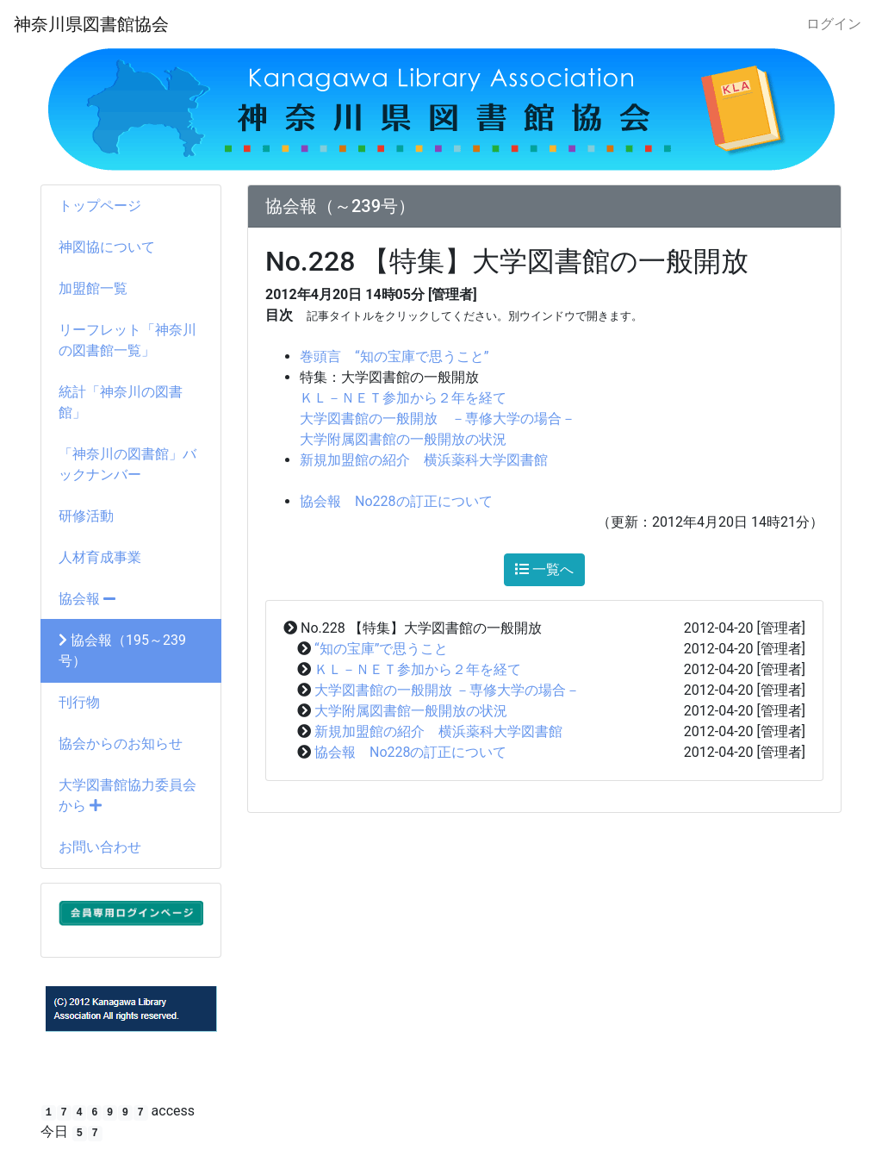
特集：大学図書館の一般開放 (389, 377)
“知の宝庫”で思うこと (381, 648)
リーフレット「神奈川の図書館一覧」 (127, 340)
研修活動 (86, 516)
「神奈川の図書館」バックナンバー (127, 464)
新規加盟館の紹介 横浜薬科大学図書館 (424, 460)
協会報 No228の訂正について (396, 501)
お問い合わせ (100, 847)
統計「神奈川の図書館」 (121, 402)
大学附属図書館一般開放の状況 (410, 711)
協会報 (87, 598)
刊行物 (79, 702)
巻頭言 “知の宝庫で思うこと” (394, 356)
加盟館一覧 (93, 288)
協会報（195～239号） (122, 650)
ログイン (833, 24)
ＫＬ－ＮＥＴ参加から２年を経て (403, 398)
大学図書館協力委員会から (127, 795)
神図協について (107, 247)
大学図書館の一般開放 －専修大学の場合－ (437, 418)
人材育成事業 (100, 557)
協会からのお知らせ (121, 743)
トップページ (100, 205)
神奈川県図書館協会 (91, 24)
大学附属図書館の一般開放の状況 (403, 439)
